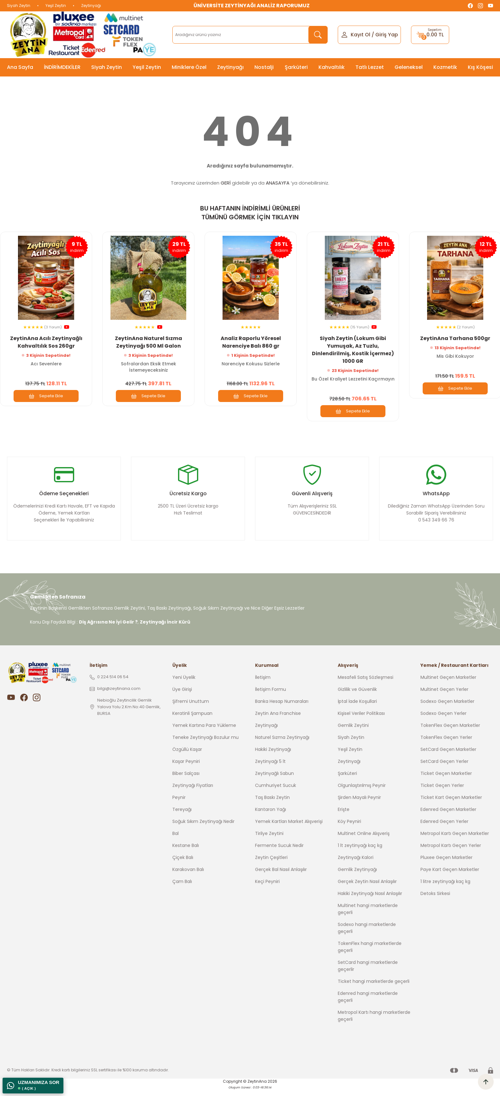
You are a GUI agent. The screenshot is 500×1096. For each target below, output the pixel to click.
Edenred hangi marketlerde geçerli (368, 1004)
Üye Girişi (182, 697)
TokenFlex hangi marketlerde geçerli (370, 954)
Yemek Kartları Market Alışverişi (289, 829)
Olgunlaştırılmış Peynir (362, 793)
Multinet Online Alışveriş (364, 841)
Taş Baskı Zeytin (272, 805)
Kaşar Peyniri (186, 769)
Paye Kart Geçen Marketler (449, 877)
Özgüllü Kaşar (187, 757)
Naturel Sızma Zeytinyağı (282, 745)
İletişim (263, 685)
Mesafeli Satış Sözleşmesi (365, 685)
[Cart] (430, 35)
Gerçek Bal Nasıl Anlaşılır (281, 877)
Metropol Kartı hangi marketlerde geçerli (374, 1023)
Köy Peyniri (349, 829)
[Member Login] (344, 34)
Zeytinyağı (91, 5)
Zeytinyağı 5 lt (270, 769)
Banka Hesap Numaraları (281, 709)
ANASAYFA (277, 183)
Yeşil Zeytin (55, 5)
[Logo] (84, 34)
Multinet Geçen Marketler (448, 685)
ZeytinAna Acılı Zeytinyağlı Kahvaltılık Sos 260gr (46, 340)
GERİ (226, 183)
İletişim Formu (270, 697)
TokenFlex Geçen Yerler (446, 745)
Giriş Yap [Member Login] (386, 34)
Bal (175, 841)
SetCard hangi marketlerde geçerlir (368, 973)
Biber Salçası (185, 781)
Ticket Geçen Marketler (446, 781)
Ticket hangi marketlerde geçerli (373, 989)
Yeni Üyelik (183, 685)
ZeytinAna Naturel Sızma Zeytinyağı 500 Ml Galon (148, 340)
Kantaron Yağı (270, 817)
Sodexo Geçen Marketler (447, 709)
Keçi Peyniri (267, 889)
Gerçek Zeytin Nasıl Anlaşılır (367, 889)
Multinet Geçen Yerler (444, 697)
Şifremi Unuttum (190, 709)
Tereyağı (182, 817)
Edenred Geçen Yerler (444, 829)
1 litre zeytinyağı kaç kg (445, 889)
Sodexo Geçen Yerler (443, 721)
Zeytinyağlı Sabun (274, 781)
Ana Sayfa (20, 67)
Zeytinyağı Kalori (355, 865)
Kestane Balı (185, 853)
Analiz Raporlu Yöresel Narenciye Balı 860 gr (251, 340)
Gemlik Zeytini (353, 733)
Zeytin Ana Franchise (278, 721)
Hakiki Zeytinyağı (273, 757)
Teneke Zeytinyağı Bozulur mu (205, 745)
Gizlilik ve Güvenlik (357, 697)
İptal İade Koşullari (357, 709)
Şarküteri (347, 781)
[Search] (250, 35)
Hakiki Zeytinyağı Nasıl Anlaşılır (370, 901)
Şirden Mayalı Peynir (359, 805)
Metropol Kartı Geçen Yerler (450, 853)
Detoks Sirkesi (435, 901)
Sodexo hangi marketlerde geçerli (367, 935)
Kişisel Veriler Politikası (361, 721)
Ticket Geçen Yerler (442, 793)
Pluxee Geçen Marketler (446, 865)
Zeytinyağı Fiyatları (192, 793)
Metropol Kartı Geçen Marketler (454, 841)
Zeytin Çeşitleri (271, 865)
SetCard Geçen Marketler (448, 757)
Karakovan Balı (188, 877)
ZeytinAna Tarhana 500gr (455, 337)
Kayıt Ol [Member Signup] (360, 34)
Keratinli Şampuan (192, 721)
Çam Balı (182, 889)
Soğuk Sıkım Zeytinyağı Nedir (203, 829)
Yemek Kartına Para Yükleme (204, 733)
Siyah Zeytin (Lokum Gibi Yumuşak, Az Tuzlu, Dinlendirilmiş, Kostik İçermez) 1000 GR (353, 348)
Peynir (179, 805)
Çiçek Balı (182, 865)
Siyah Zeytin (18, 5)
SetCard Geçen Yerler (444, 769)
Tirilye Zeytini (269, 841)
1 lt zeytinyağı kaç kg (360, 853)
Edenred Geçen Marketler (448, 817)
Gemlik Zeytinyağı (357, 877)
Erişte (343, 817)
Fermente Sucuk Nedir (279, 853)
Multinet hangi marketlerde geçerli (368, 916)
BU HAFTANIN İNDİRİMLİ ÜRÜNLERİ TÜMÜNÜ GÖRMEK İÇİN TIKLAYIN (250, 213)
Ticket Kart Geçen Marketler (451, 805)
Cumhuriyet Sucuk (275, 793)
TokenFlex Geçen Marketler (450, 733)
